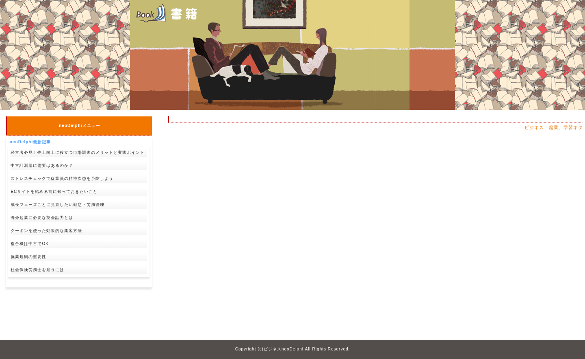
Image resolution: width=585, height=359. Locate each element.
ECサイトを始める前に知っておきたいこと (54, 191)
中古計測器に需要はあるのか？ (42, 165)
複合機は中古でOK (29, 243)
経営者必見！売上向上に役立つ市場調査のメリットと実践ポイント (78, 152)
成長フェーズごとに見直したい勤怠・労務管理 (57, 204)
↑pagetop (140, 300)
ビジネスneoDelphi (283, 349)
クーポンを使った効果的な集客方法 (46, 230)
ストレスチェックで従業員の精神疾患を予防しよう (62, 178)
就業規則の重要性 (28, 256)
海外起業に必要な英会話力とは (42, 217)
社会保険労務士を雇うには (37, 269)
